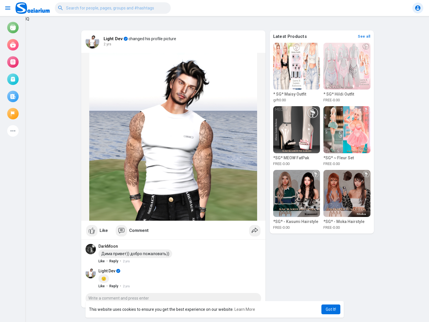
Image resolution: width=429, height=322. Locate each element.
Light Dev (113, 38)
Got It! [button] (331, 309)
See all (364, 36)
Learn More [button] (244, 309)
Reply (113, 261)
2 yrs (107, 44)
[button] (113, 8)
